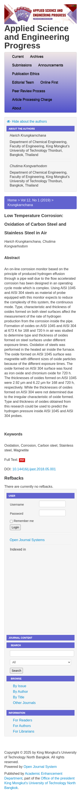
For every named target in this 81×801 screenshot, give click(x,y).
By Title (18, 697)
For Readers (22, 720)
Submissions (22, 65)
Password (16, 513)
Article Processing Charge (32, 99)
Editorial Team (23, 82)
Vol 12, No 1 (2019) (36, 200)
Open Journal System (40, 767)
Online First (49, 82)
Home (12, 200)
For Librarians (23, 731)
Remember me (24, 521)
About (18, 108)
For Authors (22, 726)
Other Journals (24, 703)
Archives (36, 56)
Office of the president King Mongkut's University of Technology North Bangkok (40, 783)
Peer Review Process (28, 91)
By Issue (19, 686)
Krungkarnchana (20, 205)
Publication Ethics (25, 74)
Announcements (50, 65)
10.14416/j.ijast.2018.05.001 (34, 469)
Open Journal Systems (27, 540)
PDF (22, 460)
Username (17, 504)
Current (18, 56)
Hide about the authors (26, 121)
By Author (20, 691)
